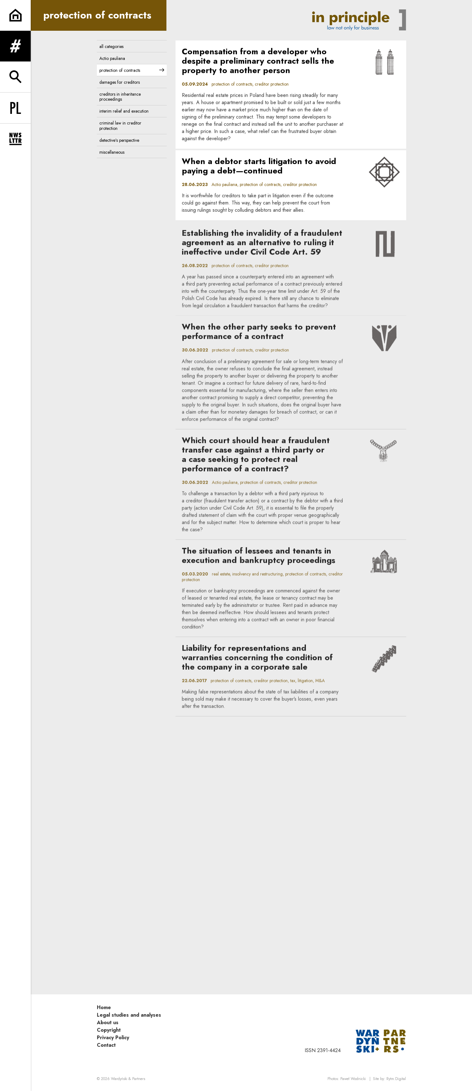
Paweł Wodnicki (353, 1079)
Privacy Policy (113, 1037)
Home (104, 1007)
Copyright (109, 1030)
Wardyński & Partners (128, 1079)
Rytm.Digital (396, 1079)
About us (107, 1022)
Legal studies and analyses (129, 1015)
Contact (106, 1045)
